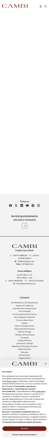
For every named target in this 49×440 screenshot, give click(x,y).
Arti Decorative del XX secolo (24, 314)
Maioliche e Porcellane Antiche (24, 346)
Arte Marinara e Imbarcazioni (24, 308)
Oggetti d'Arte (24, 358)
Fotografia (24, 338)
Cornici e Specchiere (24, 320)
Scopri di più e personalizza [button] (24, 435)
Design (24, 323)
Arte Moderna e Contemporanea (24, 303)
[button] (46, 364)
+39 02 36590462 (15, 281)
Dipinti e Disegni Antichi (24, 326)
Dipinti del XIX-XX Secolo (24, 329)
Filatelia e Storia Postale (24, 335)
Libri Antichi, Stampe (24, 343)
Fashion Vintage (24, 332)
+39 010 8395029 (20, 256)
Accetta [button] (24, 428)
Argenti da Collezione (24, 306)
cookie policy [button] (40, 391)
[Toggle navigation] (40, 6)
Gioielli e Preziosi (24, 340)
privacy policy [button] (11, 381)
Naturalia (24, 352)
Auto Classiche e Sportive (24, 317)
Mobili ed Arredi (24, 349)
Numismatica (24, 355)
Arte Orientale (24, 311)
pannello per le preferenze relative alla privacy (23, 422)
